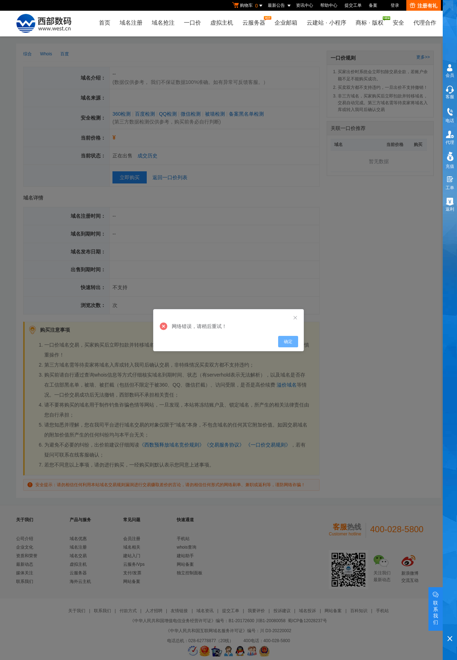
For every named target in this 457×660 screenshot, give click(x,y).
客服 (450, 96)
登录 (395, 5)
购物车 (248, 5)
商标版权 (371, 21)
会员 (450, 75)
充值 (450, 166)
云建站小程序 (326, 23)
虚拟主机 (221, 23)
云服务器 (255, 21)
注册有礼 (423, 6)
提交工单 (353, 5)
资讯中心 (304, 5)
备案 (373, 5)
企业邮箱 (286, 23)
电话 (450, 120)
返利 (450, 209)
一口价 (192, 23)
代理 (450, 142)
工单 (450, 187)
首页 (104, 23)
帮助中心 (328, 5)
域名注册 (131, 23)
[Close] (295, 318)
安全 (398, 23)
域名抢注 (163, 23)
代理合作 (424, 23)
